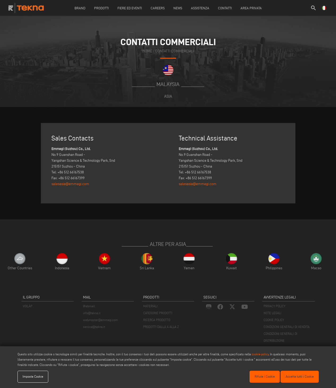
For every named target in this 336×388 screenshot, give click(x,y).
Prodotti (101, 8)
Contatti (225, 8)
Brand (80, 8)
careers (158, 8)
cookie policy (260, 354)
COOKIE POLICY (274, 320)
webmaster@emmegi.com (100, 320)
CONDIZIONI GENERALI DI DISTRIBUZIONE (280, 337)
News (177, 8)
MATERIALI (150, 306)
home (147, 51)
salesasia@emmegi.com (70, 184)
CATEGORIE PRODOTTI (157, 313)
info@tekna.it (92, 313)
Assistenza (200, 8)
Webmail (89, 306)
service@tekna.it (94, 327)
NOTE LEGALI (272, 313)
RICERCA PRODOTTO (156, 320)
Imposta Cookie (33, 376)
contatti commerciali (174, 51)
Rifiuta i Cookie (265, 376)
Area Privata (251, 8)
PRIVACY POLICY (274, 306)
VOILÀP (27, 306)
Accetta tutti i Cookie (300, 376)
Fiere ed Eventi (129, 8)
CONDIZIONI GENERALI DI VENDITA (286, 327)
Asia (168, 96)
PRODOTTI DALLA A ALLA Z (161, 327)
